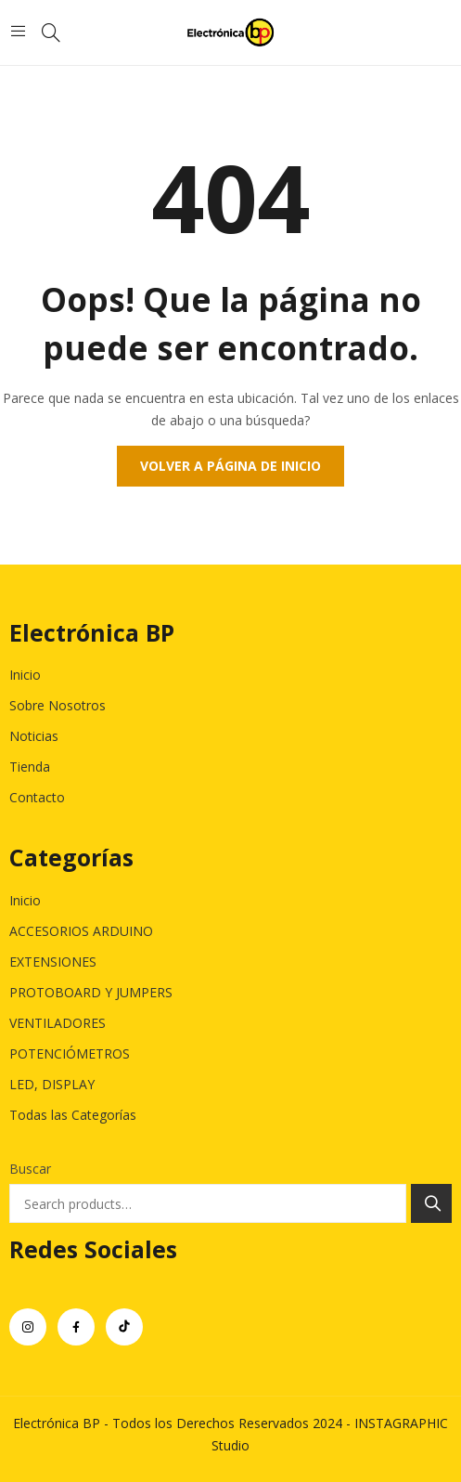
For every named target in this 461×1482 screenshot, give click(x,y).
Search (431, 1203)
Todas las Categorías (72, 1115)
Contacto (37, 797)
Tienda (29, 766)
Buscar (30, 1168)
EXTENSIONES (52, 961)
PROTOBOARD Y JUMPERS (91, 992)
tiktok (124, 1327)
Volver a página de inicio (230, 465)
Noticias (33, 736)
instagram (27, 1327)
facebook (76, 1327)
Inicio (25, 674)
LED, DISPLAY (52, 1084)
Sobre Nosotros (57, 705)
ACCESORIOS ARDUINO (81, 931)
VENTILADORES (57, 1023)
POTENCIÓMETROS (69, 1053)
